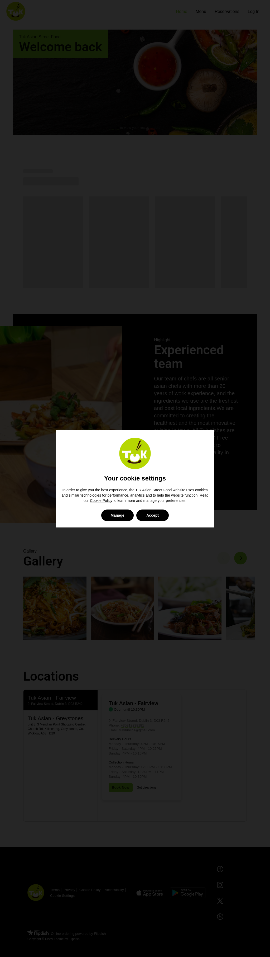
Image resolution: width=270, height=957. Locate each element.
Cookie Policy (101, 500)
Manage (117, 515)
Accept (152, 515)
